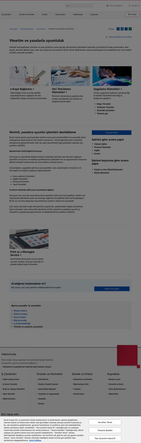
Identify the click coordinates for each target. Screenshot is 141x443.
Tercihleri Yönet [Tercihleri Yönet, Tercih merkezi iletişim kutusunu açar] (105, 422)
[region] (70, 429)
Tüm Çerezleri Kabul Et (105, 438)
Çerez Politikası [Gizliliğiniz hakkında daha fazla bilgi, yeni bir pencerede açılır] (35, 440)
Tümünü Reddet (105, 430)
